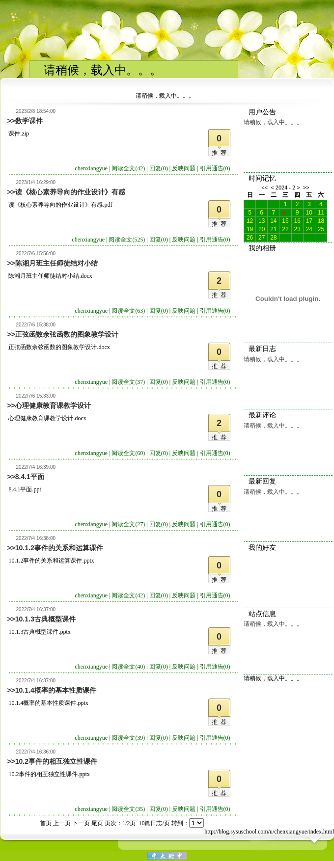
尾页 (97, 823)
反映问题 (183, 168)
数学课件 (29, 121)
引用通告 (215, 168)
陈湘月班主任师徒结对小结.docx (50, 275)
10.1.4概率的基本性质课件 (55, 690)
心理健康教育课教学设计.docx (47, 418)
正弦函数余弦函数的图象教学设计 (66, 334)
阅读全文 (128, 168)
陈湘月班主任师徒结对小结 (56, 263)
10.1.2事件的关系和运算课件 (59, 548)
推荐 (220, 152)
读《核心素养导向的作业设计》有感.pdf (60, 204)
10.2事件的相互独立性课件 (56, 761)
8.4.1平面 (29, 477)
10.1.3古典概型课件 (45, 619)
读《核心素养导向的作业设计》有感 (70, 192)
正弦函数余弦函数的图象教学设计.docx (59, 347)
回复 (158, 168)
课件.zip (18, 133)
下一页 (81, 823)
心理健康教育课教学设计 (53, 405)
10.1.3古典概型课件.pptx (39, 631)
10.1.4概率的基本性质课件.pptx (48, 703)
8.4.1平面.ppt (24, 489)
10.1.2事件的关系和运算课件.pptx (51, 560)
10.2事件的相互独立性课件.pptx (48, 774)
